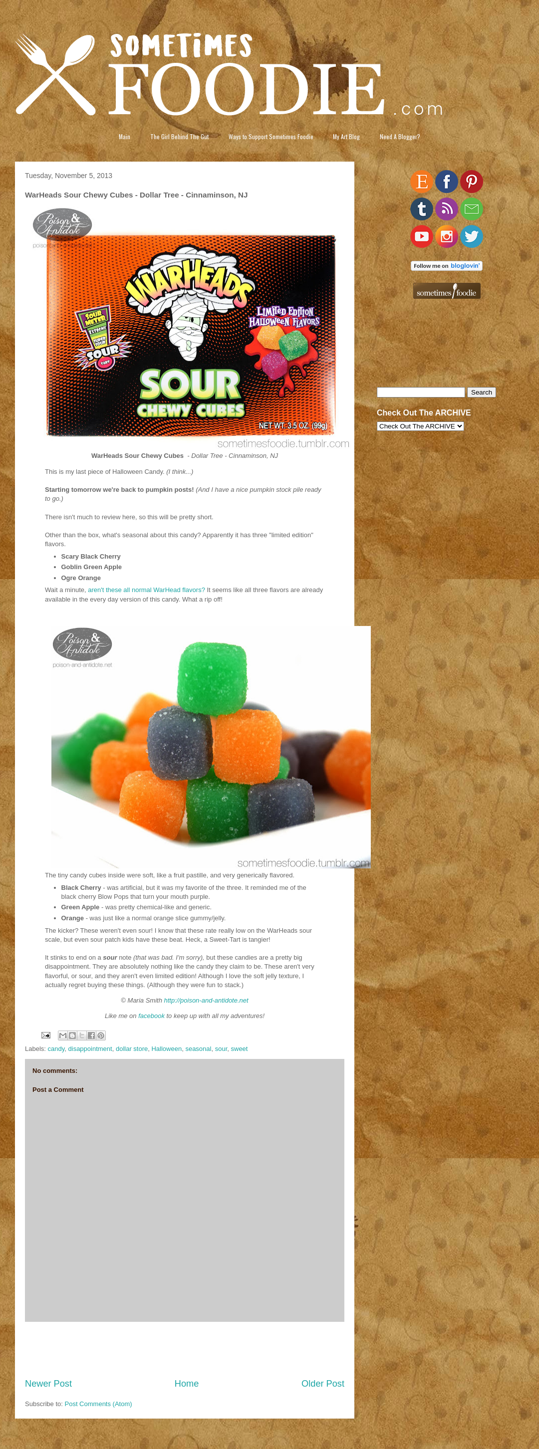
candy (56, 1048)
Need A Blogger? (400, 136)
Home (187, 1384)
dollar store (132, 1048)
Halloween (166, 1048)
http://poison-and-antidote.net (206, 1000)
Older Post (322, 1384)
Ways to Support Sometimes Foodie (271, 136)
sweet (239, 1048)
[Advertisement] (184, 1350)
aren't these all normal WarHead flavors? (146, 590)
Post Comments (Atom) (98, 1404)
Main (124, 136)
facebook (151, 1016)
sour (221, 1048)
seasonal (198, 1048)
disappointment (90, 1048)
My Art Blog (346, 136)
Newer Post (48, 1384)
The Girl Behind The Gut (179, 136)
